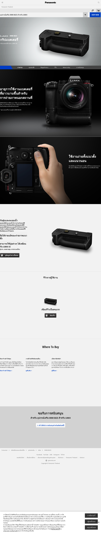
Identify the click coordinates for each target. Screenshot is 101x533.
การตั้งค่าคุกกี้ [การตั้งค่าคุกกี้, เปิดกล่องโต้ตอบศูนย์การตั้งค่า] (91, 515)
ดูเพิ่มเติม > (29, 370)
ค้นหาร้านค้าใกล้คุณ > (6, 370)
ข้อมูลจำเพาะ (44, 67)
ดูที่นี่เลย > (54, 370)
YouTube (45, 455)
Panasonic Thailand (7, 7)
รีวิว (56, 67)
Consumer (5, 450)
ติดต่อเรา (82, 458)
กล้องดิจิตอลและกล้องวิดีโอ (18, 450)
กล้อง (39, 450)
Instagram (57, 455)
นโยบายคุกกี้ (56, 529)
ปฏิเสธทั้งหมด (91, 521)
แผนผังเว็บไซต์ (20, 458)
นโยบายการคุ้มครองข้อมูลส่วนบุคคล (46, 458)
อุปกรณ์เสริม (31, 450)
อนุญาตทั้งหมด (91, 527)
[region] (50, 522)
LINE (51, 455)
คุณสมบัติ (31, 67)
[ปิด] (98, 522)
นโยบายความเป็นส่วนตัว (10, 531)
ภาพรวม (19, 67)
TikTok (62, 455)
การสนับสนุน (80, 67)
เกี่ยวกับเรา (60, 458)
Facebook (39, 455)
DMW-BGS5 (47, 450)
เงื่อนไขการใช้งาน (31, 458)
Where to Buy (66, 67)
